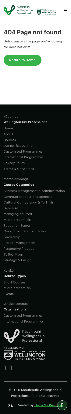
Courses (10, 140)
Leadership (12, 237)
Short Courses (14, 282)
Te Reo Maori (13, 254)
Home (8, 128)
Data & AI (11, 208)
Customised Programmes (23, 151)
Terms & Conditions (19, 169)
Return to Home (22, 60)
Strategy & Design (17, 260)
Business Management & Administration (34, 191)
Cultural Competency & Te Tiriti (28, 202)
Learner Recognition (19, 145)
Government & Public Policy (25, 231)
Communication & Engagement (28, 196)
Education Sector (17, 225)
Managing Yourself (18, 214)
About (8, 134)
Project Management (19, 242)
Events (9, 294)
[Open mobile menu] (65, 9)
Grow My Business (48, 405)
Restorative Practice (19, 248)
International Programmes (24, 157)
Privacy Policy (14, 163)
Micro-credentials (17, 219)
